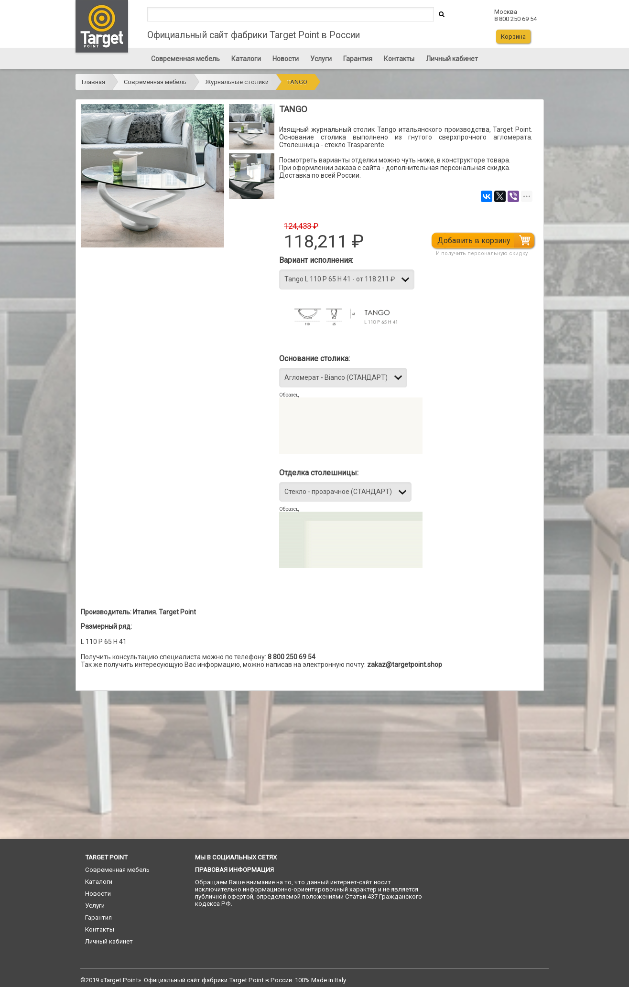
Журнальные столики (237, 82)
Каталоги (246, 59)
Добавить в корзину (474, 240)
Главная (93, 82)
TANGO (297, 82)
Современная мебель (185, 59)
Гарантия (357, 59)
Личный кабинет (452, 59)
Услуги (321, 59)
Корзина (513, 36)
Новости (285, 59)
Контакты (399, 59)
